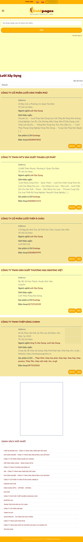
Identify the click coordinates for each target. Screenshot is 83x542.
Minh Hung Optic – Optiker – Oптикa (17, 488)
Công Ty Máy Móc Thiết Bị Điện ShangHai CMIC (21, 496)
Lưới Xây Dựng (36, 110)
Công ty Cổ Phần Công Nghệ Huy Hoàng (19, 459)
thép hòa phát (51, 358)
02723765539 (34, 304)
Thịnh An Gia (8, 512)
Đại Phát (7, 492)
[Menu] (3, 11)
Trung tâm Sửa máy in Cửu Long (16, 504)
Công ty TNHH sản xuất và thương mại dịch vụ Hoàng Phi (25, 525)
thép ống (72, 358)
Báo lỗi (72, 146)
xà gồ (55, 361)
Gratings (36, 135)
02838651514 (34, 201)
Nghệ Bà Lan (8, 500)
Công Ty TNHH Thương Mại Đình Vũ (17, 467)
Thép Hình (39, 358)
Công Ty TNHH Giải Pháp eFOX (14, 521)
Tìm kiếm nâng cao (77, 35)
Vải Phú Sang (8, 529)
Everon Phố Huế (10, 484)
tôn (50, 361)
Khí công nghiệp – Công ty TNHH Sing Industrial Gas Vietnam (27, 475)
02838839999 (34, 252)
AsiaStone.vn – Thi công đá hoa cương (18, 517)
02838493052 (34, 139)
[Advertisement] (41, 55)
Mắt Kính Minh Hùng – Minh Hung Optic (18, 463)
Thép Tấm (30, 361)
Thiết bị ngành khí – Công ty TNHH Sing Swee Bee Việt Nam (25, 451)
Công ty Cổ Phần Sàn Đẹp (13, 508)
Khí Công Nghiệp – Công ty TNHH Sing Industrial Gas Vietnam (27, 455)
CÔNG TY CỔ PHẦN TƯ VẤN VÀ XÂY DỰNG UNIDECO (21, 479)
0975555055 (34, 365)
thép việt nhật (41, 361)
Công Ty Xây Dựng (38, 343)
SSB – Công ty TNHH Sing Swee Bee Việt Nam (20, 471)
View (78, 146)
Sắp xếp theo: (78, 81)
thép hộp (63, 358)
